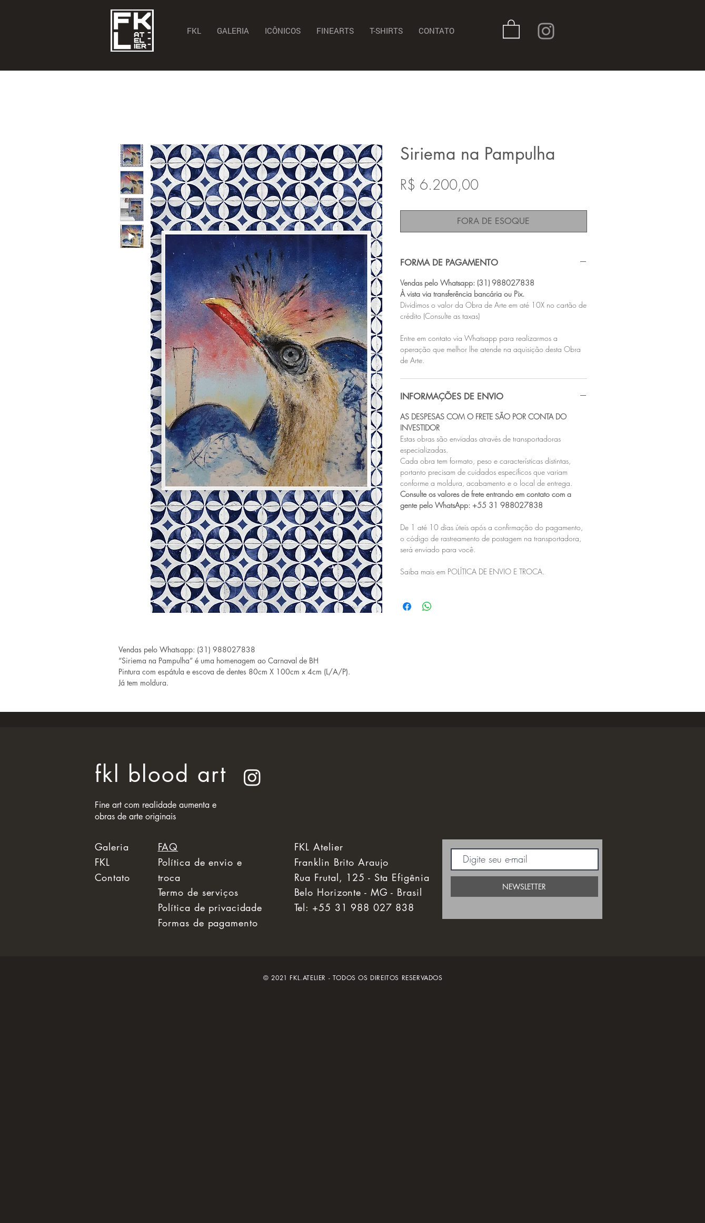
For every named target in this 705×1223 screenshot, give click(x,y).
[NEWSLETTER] (524, 886)
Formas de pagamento (208, 922)
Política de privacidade (210, 907)
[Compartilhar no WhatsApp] (427, 606)
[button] (511, 28)
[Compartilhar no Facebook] (407, 606)
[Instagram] (546, 31)
